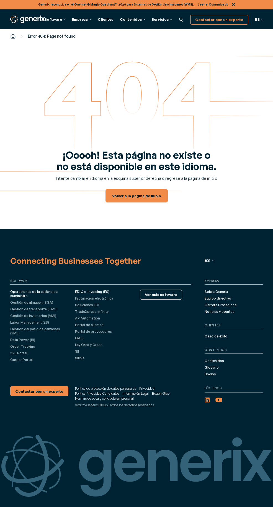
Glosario (212, 367)
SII (77, 351)
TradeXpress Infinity (92, 312)
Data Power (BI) (22, 340)
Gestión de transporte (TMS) (34, 309)
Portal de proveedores (93, 331)
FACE (79, 338)
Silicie (79, 358)
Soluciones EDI (87, 305)
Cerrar (233, 4)
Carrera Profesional (221, 305)
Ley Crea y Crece (88, 345)
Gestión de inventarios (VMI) (33, 316)
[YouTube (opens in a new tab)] (218, 399)
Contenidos (214, 361)
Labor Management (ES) (29, 322)
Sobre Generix (216, 292)
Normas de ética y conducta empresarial (104, 398)
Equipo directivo (218, 298)
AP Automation (87, 318)
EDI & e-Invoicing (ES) (92, 292)
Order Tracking (22, 346)
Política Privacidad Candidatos (97, 393)
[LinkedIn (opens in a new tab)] (207, 399)
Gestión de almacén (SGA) (31, 302)
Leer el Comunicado (213, 4)
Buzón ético (160, 393)
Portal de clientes (89, 325)
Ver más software (161, 294)
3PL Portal (18, 353)
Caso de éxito (216, 336)
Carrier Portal (21, 360)
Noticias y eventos (220, 312)
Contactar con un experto (219, 19)
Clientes (105, 19)
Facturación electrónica (94, 298)
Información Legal (136, 393)
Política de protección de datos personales (105, 388)
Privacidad (146, 388)
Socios (210, 374)
